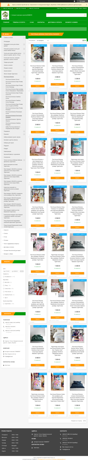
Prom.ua (53, 457)
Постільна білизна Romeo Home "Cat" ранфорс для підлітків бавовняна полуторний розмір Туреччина (37, 304)
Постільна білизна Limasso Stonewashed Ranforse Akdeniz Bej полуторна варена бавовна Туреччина (57, 69)
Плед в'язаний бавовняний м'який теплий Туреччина (13, 226)
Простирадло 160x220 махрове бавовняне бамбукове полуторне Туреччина (13, 205)
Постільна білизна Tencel (12, 79)
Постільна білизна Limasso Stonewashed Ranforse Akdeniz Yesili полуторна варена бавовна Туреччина (37, 117)
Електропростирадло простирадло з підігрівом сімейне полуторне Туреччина (13, 216)
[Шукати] (85, 15)
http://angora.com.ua (10, 354)
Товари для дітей (8, 62)
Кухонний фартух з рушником (12, 154)
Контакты (40, 22)
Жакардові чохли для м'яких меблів (11, 45)
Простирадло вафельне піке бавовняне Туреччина (11, 210)
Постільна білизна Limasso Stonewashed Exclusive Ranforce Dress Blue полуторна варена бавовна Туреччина (77, 398)
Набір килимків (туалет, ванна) (12, 137)
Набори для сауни (9, 142)
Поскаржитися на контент (44, 459)
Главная (6, 22)
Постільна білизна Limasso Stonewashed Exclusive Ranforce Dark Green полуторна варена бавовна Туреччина (77, 304)
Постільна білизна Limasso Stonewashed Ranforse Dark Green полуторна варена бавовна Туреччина (37, 350)
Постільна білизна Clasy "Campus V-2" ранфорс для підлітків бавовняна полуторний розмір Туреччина (57, 210)
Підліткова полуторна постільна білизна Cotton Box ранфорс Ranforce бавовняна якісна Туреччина (77, 163)
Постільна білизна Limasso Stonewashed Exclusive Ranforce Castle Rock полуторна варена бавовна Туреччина (77, 258)
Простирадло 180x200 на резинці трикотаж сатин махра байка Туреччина (13, 176)
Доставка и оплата (55, 22)
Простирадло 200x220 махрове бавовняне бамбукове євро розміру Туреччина (12, 199)
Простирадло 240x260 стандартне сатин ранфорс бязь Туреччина (13, 194)
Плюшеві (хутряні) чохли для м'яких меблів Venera (11, 49)
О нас (32, 22)
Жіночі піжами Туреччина (10, 73)
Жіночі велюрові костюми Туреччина (11, 165)
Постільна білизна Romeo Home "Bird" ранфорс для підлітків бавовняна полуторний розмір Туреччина (57, 163)
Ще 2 (6, 297)
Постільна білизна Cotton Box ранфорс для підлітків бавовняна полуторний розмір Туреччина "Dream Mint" (57, 398)
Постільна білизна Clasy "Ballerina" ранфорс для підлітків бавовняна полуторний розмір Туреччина (77, 117)
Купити (38, 86)
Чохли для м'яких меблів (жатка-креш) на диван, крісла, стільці (12, 54)
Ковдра (6, 148)
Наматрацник (7, 151)
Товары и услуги (19, 22)
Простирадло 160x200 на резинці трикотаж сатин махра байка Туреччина (13, 170)
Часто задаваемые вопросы (11, 243)
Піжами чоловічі (8, 68)
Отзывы (6, 240)
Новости (6, 230)
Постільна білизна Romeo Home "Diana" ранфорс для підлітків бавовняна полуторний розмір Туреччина (77, 350)
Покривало (7, 131)
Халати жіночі (7, 71)
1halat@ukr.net (9, 356)
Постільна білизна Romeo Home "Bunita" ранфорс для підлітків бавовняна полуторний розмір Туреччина (37, 210)
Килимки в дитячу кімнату (11, 140)
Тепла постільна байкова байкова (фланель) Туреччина (13, 160)
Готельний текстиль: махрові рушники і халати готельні (11, 58)
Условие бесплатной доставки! (12, 250)
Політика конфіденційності (59, 459)
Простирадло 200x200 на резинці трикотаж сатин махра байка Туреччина (13, 183)
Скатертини (7, 157)
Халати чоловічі (8, 65)
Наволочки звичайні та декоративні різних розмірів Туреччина (11, 189)
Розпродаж (7, 41)
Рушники (6, 134)
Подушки (6, 145)
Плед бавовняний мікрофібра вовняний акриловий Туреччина (12, 221)
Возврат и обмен (71, 22)
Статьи (6, 233)
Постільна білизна (9, 76)
